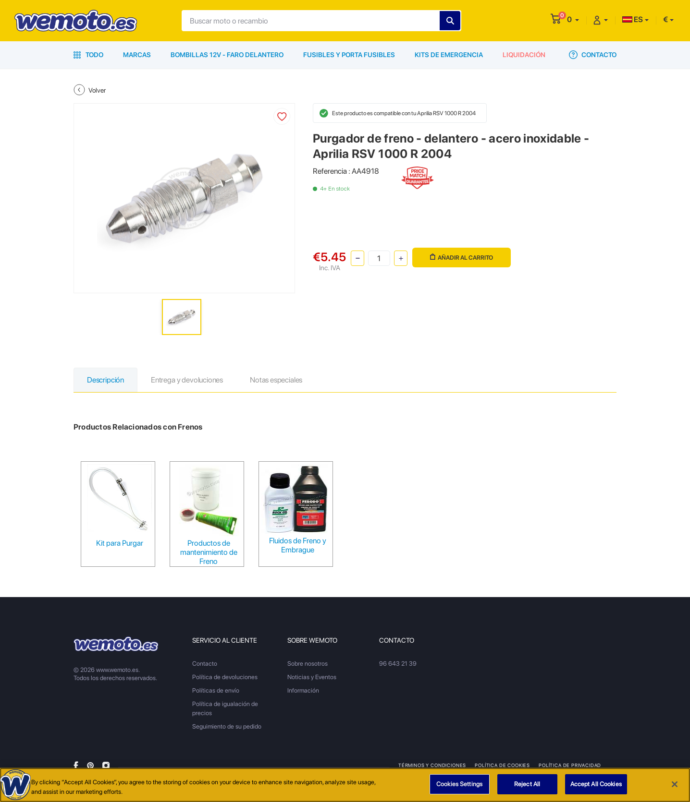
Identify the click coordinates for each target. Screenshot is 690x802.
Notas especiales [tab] (276, 379)
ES (632, 19)
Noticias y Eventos (311, 677)
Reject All (527, 784)
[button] (573, 19)
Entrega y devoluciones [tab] (187, 379)
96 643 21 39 (398, 663)
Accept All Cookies (596, 784)
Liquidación (524, 55)
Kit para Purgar (119, 543)
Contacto (592, 54)
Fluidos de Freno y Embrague (297, 545)
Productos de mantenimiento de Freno (208, 552)
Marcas (137, 55)
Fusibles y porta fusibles (349, 55)
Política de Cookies (502, 765)
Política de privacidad (570, 765)
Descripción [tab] (105, 379)
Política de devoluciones (225, 677)
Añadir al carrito (461, 257)
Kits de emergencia (449, 55)
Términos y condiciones (432, 765)
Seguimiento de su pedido (226, 726)
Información (303, 690)
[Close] (674, 784)
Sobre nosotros (307, 663)
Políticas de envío (215, 690)
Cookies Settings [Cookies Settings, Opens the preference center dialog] (459, 784)
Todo (88, 55)
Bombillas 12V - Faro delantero (227, 55)
